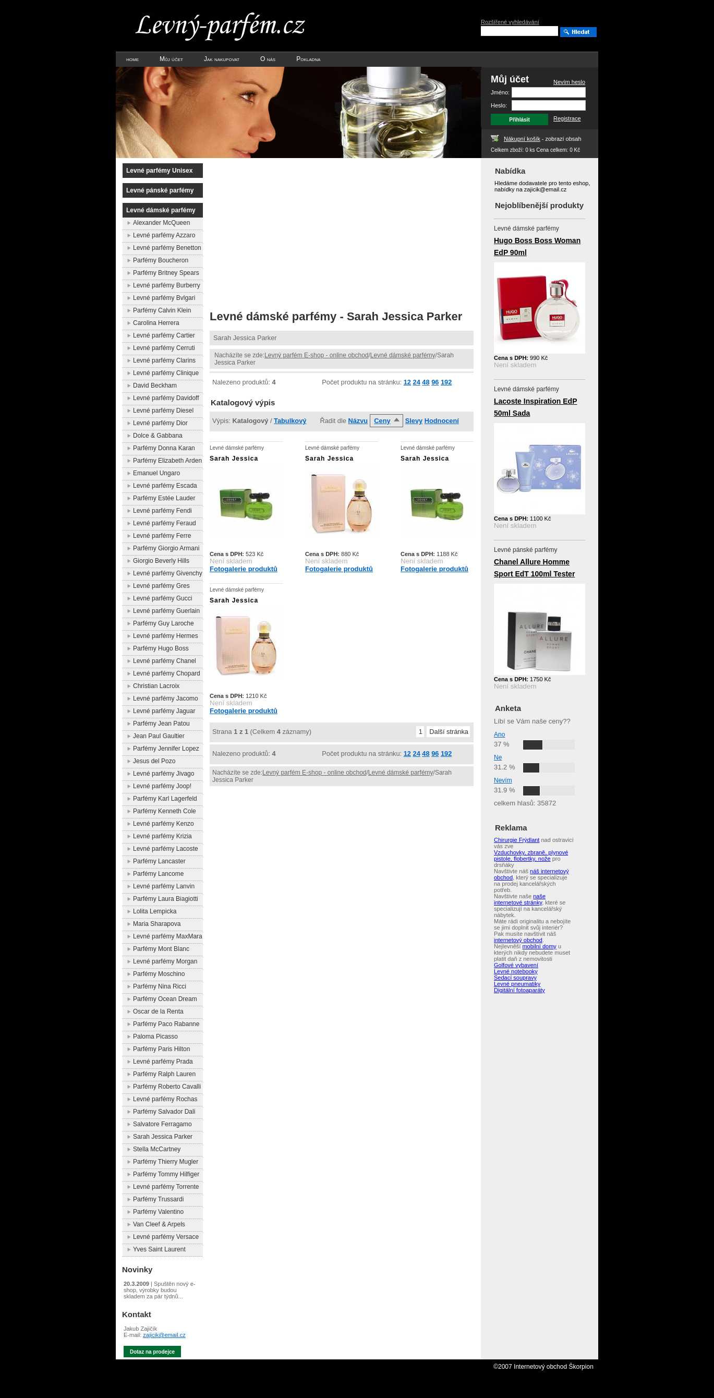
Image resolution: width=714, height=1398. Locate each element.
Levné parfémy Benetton (167, 247)
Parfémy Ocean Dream (165, 999)
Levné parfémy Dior (160, 423)
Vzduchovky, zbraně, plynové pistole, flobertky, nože (531, 855)
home (132, 59)
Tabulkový (290, 421)
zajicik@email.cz (164, 1335)
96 (435, 382)
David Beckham (155, 385)
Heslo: (499, 105)
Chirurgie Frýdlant (516, 840)
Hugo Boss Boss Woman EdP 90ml (537, 246)
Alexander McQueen (161, 222)
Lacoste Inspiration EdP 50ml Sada (535, 407)
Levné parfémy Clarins (164, 360)
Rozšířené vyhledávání (510, 22)
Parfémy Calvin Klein (162, 310)
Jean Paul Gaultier (159, 736)
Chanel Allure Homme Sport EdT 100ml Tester (534, 568)
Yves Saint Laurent (159, 1249)
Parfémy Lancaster (159, 861)
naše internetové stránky (520, 899)
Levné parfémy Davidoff (166, 398)
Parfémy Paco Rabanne (166, 1024)
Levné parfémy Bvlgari (164, 298)
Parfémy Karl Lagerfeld (165, 798)
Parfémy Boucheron (160, 260)
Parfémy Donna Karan (164, 448)
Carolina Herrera (156, 323)
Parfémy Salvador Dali (164, 1111)
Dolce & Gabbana (158, 435)
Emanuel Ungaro (156, 473)
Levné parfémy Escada (165, 485)
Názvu (358, 421)
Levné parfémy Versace (166, 1236)
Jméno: (500, 92)
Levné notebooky (516, 971)
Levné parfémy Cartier (164, 335)
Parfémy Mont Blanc (161, 949)
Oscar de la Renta (158, 1011)
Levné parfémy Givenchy (167, 573)
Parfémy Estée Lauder (164, 498)
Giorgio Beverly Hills (161, 560)
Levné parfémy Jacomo (165, 698)
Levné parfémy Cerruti (164, 348)
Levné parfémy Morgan (165, 961)
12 (407, 382)
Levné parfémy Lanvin (164, 886)
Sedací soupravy (515, 977)
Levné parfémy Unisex (159, 170)
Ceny (382, 421)
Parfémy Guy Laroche (163, 623)
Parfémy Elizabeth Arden (167, 460)
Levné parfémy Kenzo (163, 823)
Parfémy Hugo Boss (161, 648)
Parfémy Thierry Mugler (165, 1161)
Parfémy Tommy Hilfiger (166, 1174)
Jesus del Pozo (154, 761)
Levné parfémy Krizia (162, 836)
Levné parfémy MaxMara (167, 936)
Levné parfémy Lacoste (165, 848)
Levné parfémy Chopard (166, 673)
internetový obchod (518, 940)
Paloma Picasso (155, 1036)
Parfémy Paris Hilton (161, 1049)
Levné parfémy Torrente (166, 1186)
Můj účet (171, 59)
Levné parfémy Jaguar (164, 711)
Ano (499, 734)
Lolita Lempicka (154, 911)
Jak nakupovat (221, 59)
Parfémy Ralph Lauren (164, 1074)
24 (416, 382)
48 (425, 382)
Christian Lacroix (156, 686)
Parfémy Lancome (158, 873)
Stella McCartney (156, 1149)
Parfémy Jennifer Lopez (166, 748)
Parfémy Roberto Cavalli (167, 1086)
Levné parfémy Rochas (165, 1099)
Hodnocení (442, 421)
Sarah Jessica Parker (162, 1136)
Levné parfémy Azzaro (164, 235)
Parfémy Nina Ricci (159, 986)
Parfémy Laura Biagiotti (165, 898)
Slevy (413, 421)
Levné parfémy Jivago (163, 773)
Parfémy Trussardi (158, 1199)
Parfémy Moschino (159, 974)
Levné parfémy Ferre (162, 535)
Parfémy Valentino (158, 1211)
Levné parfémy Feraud (164, 523)
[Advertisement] (297, 231)
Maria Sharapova (156, 923)
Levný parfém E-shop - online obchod (316, 355)
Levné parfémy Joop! (162, 786)
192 (446, 382)
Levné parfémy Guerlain (166, 610)
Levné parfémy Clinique (166, 373)
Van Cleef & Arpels (159, 1224)
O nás (267, 59)
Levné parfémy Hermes (165, 636)
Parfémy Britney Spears (166, 272)
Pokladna (308, 59)
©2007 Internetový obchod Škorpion (543, 1366)
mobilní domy (539, 946)
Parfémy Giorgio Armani (166, 548)
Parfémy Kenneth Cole (164, 811)
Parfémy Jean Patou (161, 723)
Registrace (567, 118)
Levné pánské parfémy (159, 190)
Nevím (503, 780)
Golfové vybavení (516, 965)
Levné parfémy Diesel (163, 410)
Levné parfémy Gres (161, 585)
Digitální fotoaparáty (519, 990)
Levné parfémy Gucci (162, 598)
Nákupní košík (522, 139)
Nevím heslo (569, 82)
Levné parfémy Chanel (164, 661)
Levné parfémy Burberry (166, 285)
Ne (498, 757)
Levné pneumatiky (517, 984)
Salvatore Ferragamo (162, 1124)
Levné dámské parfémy (402, 355)
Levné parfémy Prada (163, 1061)
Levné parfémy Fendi (162, 510)
